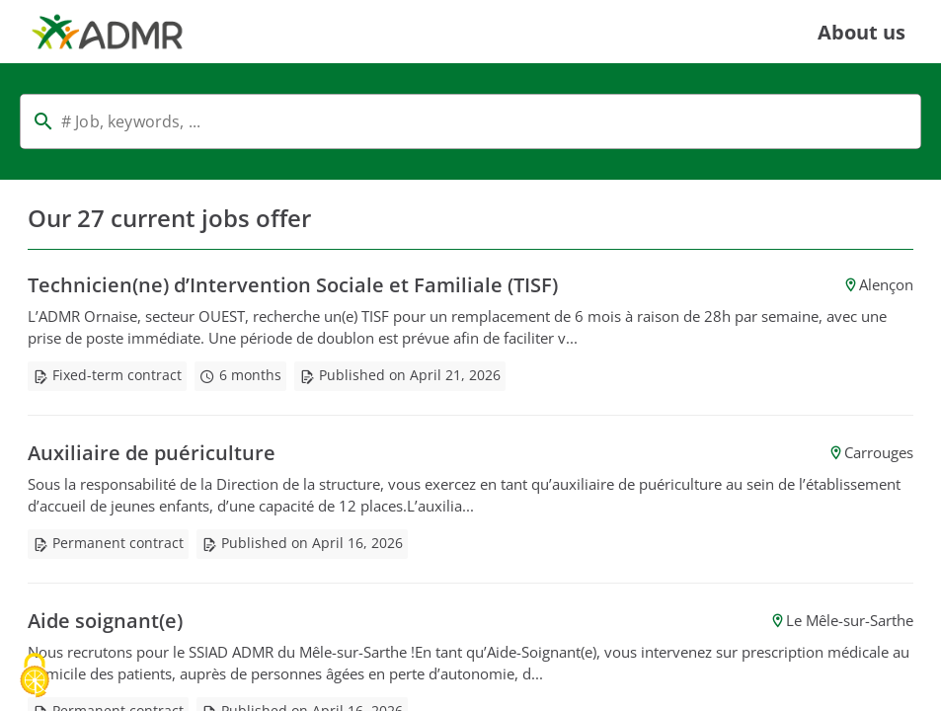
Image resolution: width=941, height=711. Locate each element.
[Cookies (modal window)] (34, 677)
